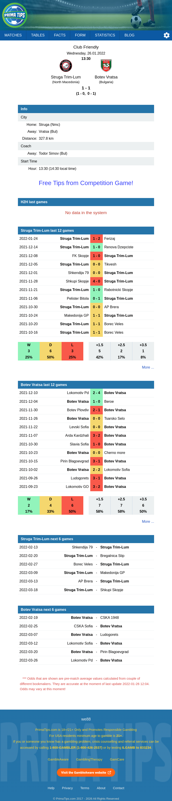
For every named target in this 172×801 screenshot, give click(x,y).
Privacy (67, 788)
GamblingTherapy (89, 759)
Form (80, 35)
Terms (84, 788)
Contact (118, 788)
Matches (13, 35)
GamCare (117, 759)
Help (51, 788)
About (101, 788)
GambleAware (58, 759)
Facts (60, 35)
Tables (38, 35)
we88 (86, 719)
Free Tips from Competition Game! (86, 182)
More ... (148, 367)
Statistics (105, 35)
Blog (129, 35)
